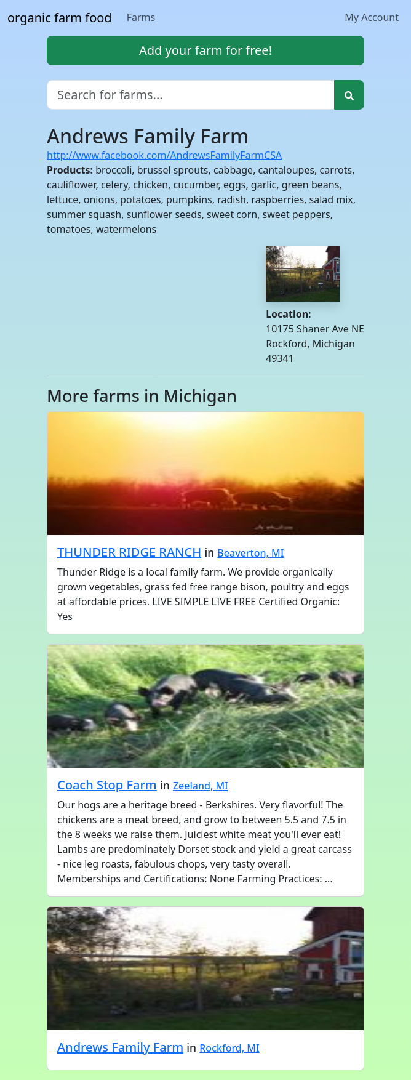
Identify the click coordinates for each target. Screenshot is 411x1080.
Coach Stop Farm (107, 784)
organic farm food (59, 17)
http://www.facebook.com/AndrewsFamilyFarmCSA (164, 155)
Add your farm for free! (205, 50)
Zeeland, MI (200, 785)
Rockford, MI (229, 1048)
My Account (372, 17)
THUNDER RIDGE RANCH (129, 552)
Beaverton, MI (250, 553)
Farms (141, 17)
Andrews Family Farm (120, 1047)
